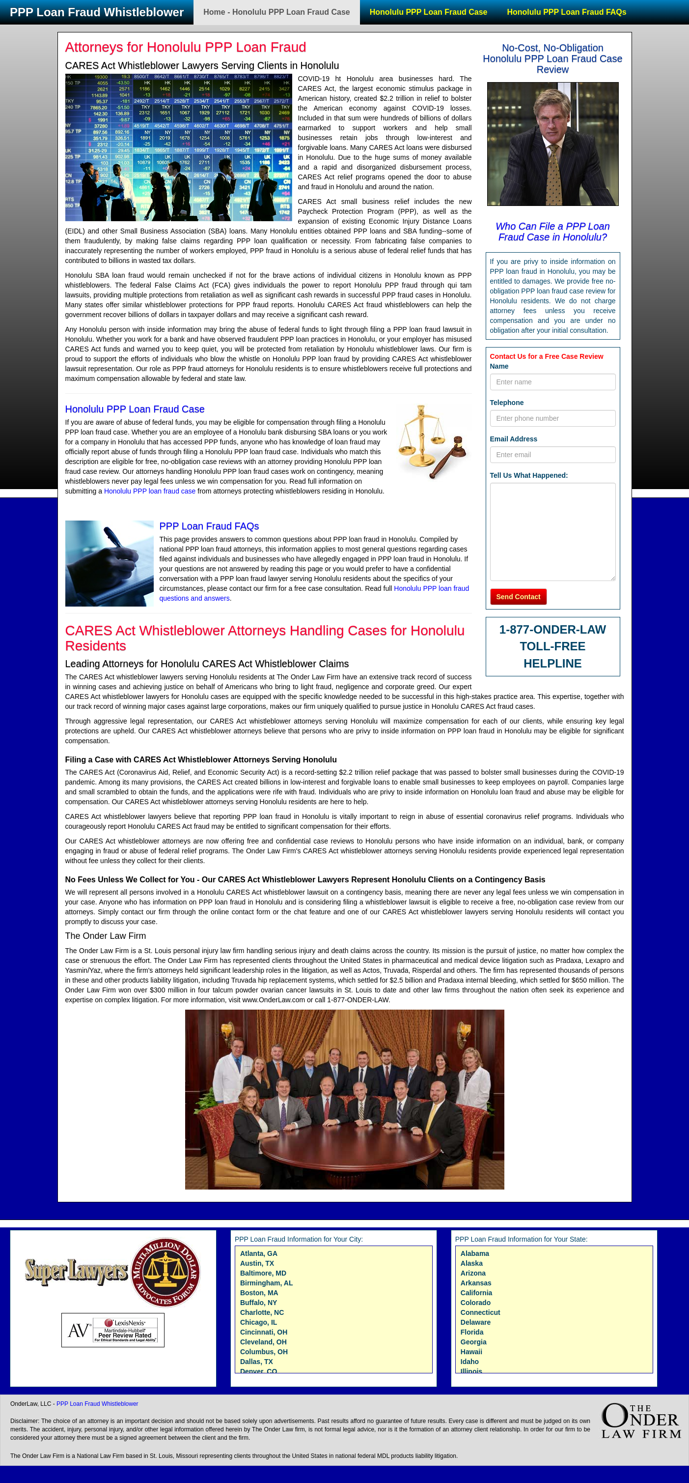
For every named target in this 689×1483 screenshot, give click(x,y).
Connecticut (480, 1312)
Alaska (472, 1263)
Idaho (470, 1362)
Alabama (475, 1253)
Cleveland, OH (263, 1342)
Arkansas (476, 1283)
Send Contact (518, 597)
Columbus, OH (264, 1352)
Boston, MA (259, 1293)
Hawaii (471, 1352)
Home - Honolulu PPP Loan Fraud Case (276, 12)
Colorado (476, 1303)
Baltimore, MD (263, 1273)
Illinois (471, 1371)
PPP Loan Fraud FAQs (209, 526)
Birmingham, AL (266, 1283)
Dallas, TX (256, 1362)
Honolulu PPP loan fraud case (150, 491)
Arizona (473, 1273)
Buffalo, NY (258, 1303)
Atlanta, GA (258, 1253)
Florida (472, 1332)
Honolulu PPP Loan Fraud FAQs (566, 12)
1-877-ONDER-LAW (552, 629)
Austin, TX (257, 1263)
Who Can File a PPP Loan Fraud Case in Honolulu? (553, 231)
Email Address (514, 439)
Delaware (476, 1322)
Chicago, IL (258, 1322)
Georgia (474, 1342)
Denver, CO (258, 1371)
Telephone (507, 403)
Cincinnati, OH (263, 1332)
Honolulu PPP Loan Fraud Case (429, 12)
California (477, 1293)
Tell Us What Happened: (529, 475)
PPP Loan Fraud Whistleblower (97, 12)
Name (499, 366)
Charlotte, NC (262, 1312)
